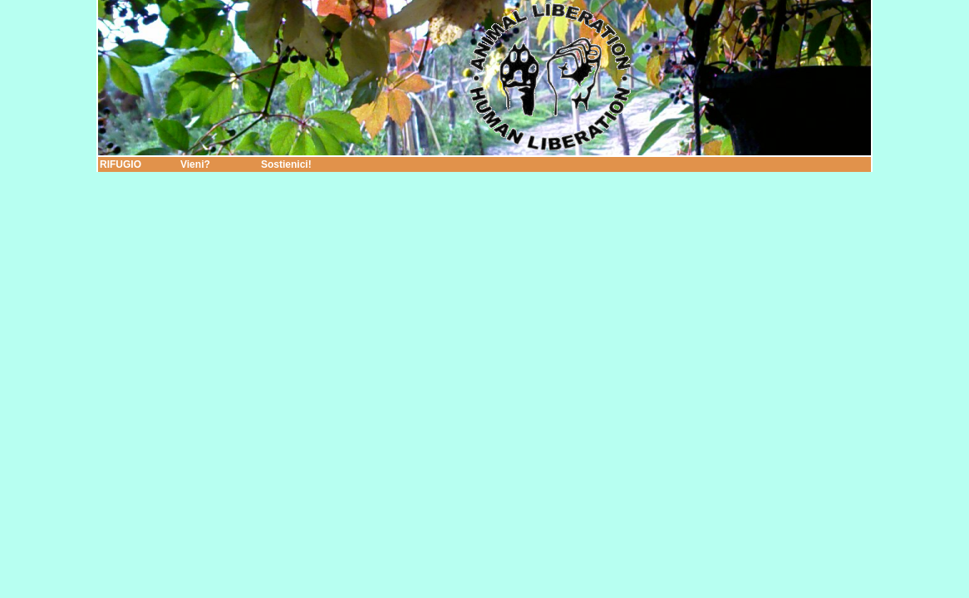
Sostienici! (286, 164)
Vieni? (195, 164)
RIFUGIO (120, 164)
